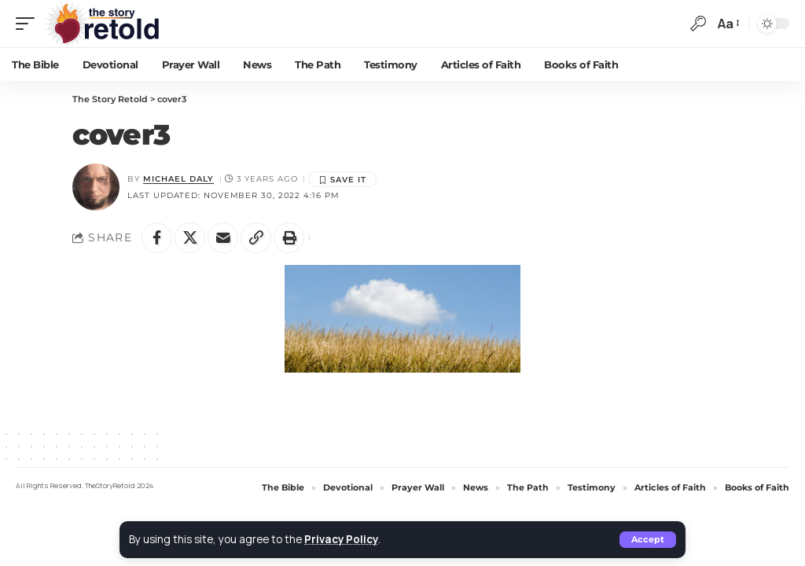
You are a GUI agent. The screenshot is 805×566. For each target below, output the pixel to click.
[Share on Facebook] (157, 238)
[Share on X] (191, 238)
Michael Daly (178, 179)
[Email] (225, 238)
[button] (647, 539)
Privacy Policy (342, 539)
